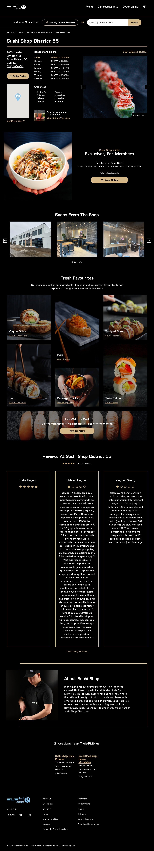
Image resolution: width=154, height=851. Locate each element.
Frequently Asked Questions (55, 829)
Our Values (48, 803)
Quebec (29, 32)
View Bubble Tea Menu (59, 118)
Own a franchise (50, 818)
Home (9, 32)
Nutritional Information (88, 824)
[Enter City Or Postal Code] (107, 22)
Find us (81, 808)
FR (144, 7)
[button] (83, 87)
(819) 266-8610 (15, 66)
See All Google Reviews (77, 651)
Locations (19, 32)
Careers (46, 824)
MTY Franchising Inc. (65, 845)
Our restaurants (108, 7)
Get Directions (16, 120)
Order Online (18, 76)
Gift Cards (82, 813)
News (45, 813)
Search (134, 22)
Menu (89, 7)
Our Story (47, 808)
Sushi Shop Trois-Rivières (65, 757)
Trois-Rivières (42, 32)
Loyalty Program (85, 818)
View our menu (77, 430)
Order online (130, 7)
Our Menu (82, 798)
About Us (47, 798)
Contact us (12, 808)
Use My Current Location (60, 22)
